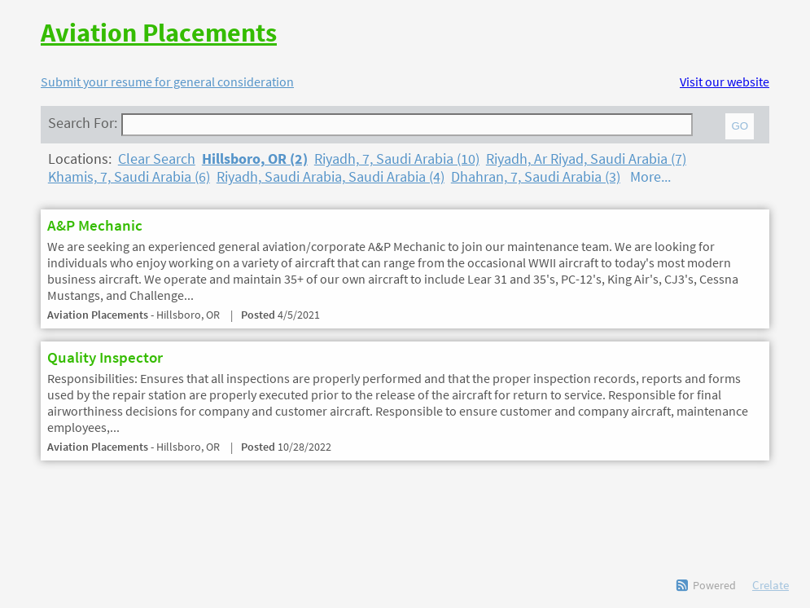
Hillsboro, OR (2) (255, 159)
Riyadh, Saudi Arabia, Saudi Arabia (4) (330, 177)
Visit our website (724, 81)
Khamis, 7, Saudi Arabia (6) (129, 177)
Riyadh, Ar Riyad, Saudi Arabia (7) (586, 159)
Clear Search (156, 159)
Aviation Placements (159, 32)
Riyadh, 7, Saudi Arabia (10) (396, 159)
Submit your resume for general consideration (167, 81)
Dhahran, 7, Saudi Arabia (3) (535, 177)
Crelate (770, 585)
